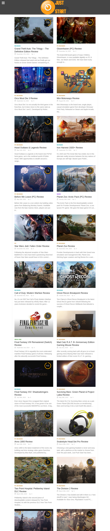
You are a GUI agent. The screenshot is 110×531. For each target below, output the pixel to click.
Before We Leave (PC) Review (29, 197)
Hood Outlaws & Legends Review (30, 147)
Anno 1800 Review (23, 441)
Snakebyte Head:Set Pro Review (72, 441)
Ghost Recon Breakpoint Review (72, 293)
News (59, 194)
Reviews (17, 46)
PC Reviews (61, 46)
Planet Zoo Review (66, 246)
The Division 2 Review (67, 488)
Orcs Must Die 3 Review (26, 98)
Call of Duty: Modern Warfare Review (32, 293)
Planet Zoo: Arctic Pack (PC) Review (74, 197)
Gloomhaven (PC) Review (69, 48)
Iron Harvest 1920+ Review (70, 147)
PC (15, 243)
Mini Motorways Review (68, 98)
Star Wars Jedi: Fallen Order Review (31, 246)
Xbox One (17, 339)
